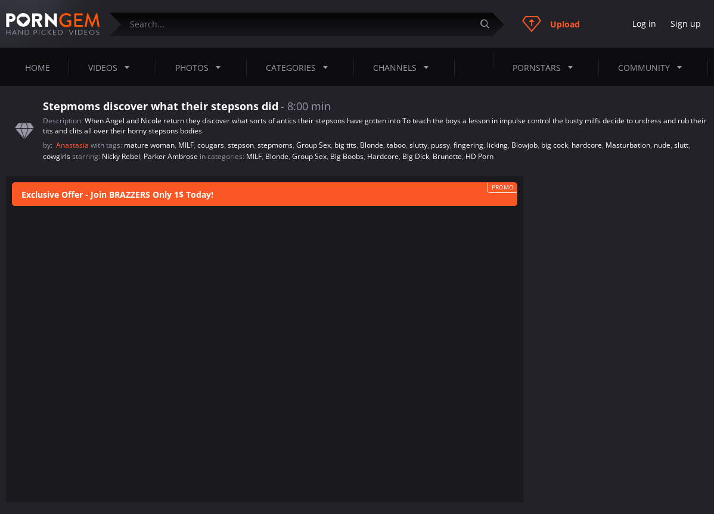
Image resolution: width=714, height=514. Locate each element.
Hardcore (383, 156)
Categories (300, 67)
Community (653, 67)
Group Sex (313, 145)
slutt (681, 145)
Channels (404, 67)
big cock (554, 145)
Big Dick (415, 156)
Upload (551, 23)
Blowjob (524, 145)
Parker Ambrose (171, 156)
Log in (644, 23)
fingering (468, 145)
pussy (440, 145)
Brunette (447, 156)
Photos (201, 67)
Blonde (371, 145)
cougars (210, 145)
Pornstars (546, 67)
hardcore (587, 145)
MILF (186, 145)
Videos (112, 67)
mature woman (149, 145)
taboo (396, 145)
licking (497, 145)
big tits (345, 145)
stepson (241, 145)
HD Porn (479, 156)
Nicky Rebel (121, 156)
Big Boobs (347, 156)
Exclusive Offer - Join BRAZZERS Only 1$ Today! (117, 194)
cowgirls (56, 156)
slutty (418, 145)
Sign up (685, 23)
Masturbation (628, 145)
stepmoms (275, 145)
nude (662, 145)
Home (37, 67)
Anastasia (73, 145)
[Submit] (489, 24)
